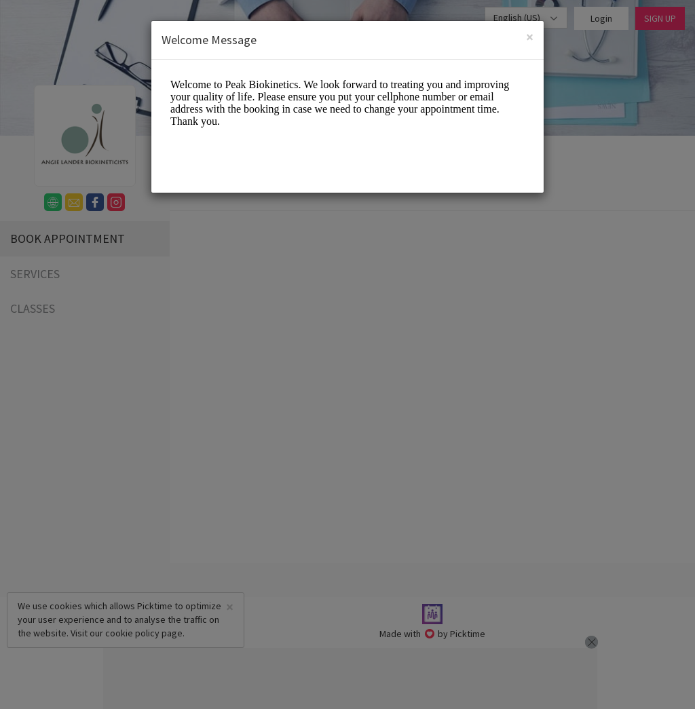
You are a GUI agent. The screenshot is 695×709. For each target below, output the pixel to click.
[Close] (529, 37)
